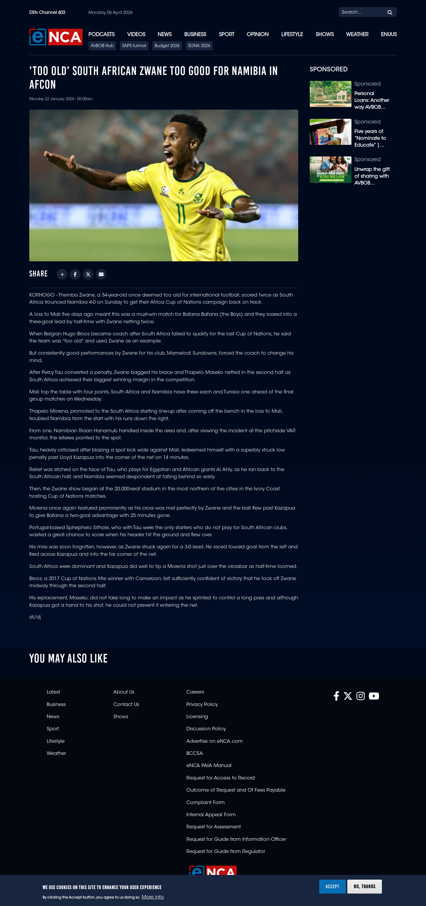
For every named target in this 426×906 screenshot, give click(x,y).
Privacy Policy (202, 704)
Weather (357, 34)
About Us (123, 692)
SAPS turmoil (134, 46)
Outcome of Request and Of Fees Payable (235, 790)
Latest (53, 692)
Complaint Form (205, 803)
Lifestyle (292, 34)
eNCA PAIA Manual (209, 765)
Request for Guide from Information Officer (236, 839)
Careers (195, 692)
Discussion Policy (206, 729)
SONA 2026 (199, 46)
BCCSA (194, 753)
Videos (136, 34)
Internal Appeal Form (211, 815)
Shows (325, 34)
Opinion (258, 34)
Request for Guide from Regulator (225, 851)
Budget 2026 (167, 46)
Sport (226, 34)
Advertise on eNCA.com (214, 741)
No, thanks (364, 886)
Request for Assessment (213, 827)
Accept (332, 886)
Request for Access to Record (220, 778)
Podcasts (101, 34)
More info (153, 897)
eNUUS (389, 34)
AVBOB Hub (102, 46)
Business (195, 34)
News (165, 34)
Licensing (197, 717)
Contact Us (126, 704)
